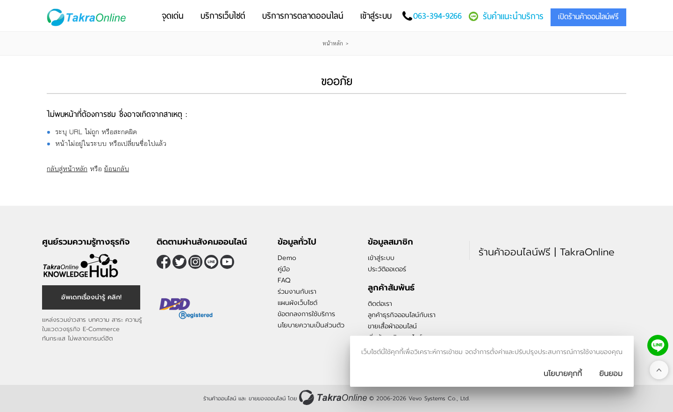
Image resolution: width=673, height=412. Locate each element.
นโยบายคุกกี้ (563, 373)
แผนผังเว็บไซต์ (297, 303)
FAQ (284, 280)
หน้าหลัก (332, 43)
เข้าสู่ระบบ (381, 258)
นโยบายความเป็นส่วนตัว (311, 325)
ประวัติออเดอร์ (387, 269)
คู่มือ (284, 269)
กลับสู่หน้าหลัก (67, 168)
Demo (287, 258)
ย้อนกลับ (116, 168)
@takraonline (211, 262)
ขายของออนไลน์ (267, 398)
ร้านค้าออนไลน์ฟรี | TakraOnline (547, 252)
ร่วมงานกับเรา (297, 291)
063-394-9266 (437, 15)
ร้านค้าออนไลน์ (219, 398)
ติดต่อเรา (380, 304)
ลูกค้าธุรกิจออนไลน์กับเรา (402, 315)
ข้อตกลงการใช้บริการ (306, 314)
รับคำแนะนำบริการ (513, 16)
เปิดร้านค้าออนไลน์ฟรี (588, 16)
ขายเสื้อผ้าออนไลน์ (392, 326)
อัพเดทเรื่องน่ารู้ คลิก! (91, 297)
